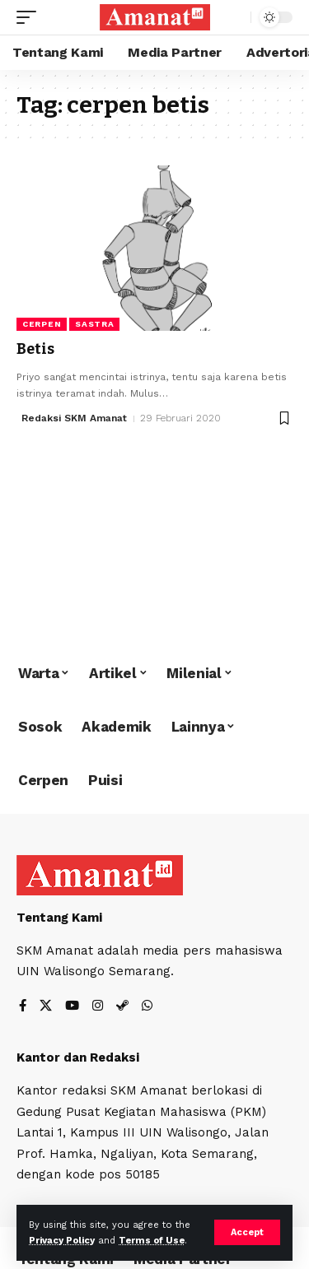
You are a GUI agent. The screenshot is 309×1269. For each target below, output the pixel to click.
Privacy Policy (62, 1240)
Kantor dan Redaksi (77, 1057)
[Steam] (122, 1007)
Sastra (94, 323)
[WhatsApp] (147, 1007)
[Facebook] (22, 1007)
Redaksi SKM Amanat (74, 418)
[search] (234, 18)
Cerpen (41, 323)
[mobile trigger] (30, 17)
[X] (45, 1007)
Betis (35, 349)
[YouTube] (72, 1007)
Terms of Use (152, 1240)
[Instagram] (97, 1007)
